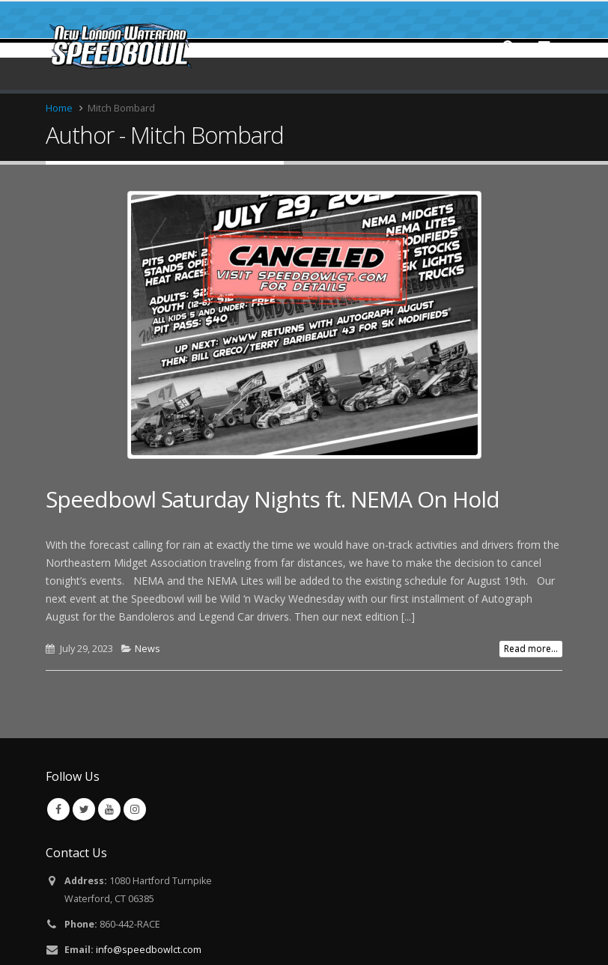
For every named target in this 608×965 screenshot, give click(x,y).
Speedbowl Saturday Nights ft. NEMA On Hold (272, 499)
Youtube (109, 809)
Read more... (531, 648)
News (147, 648)
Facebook (58, 809)
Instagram (135, 809)
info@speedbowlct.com (148, 949)
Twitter (84, 809)
